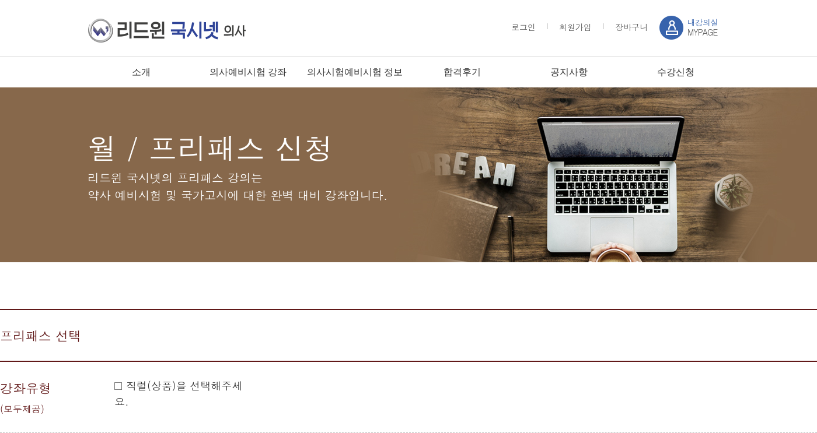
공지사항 (569, 72)
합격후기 (462, 72)
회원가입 (575, 27)
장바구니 (631, 27)
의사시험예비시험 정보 (355, 72)
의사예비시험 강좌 (248, 72)
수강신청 (675, 72)
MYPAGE (702, 27)
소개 (141, 72)
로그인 (523, 27)
